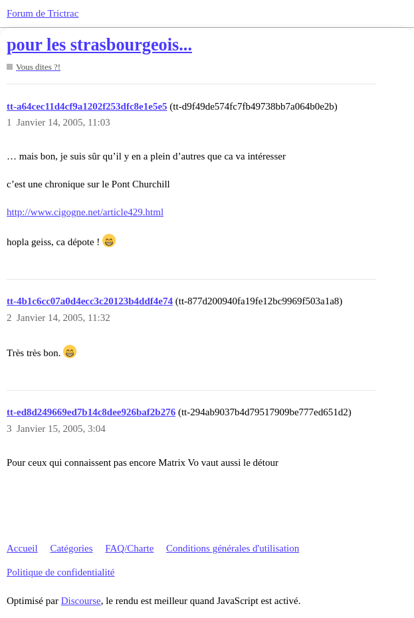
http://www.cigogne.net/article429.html (85, 212)
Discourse (81, 600)
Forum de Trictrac (42, 13)
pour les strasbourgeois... (99, 44)
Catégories (71, 548)
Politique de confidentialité (60, 572)
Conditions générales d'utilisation (232, 548)
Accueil (22, 548)
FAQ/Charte (129, 548)
